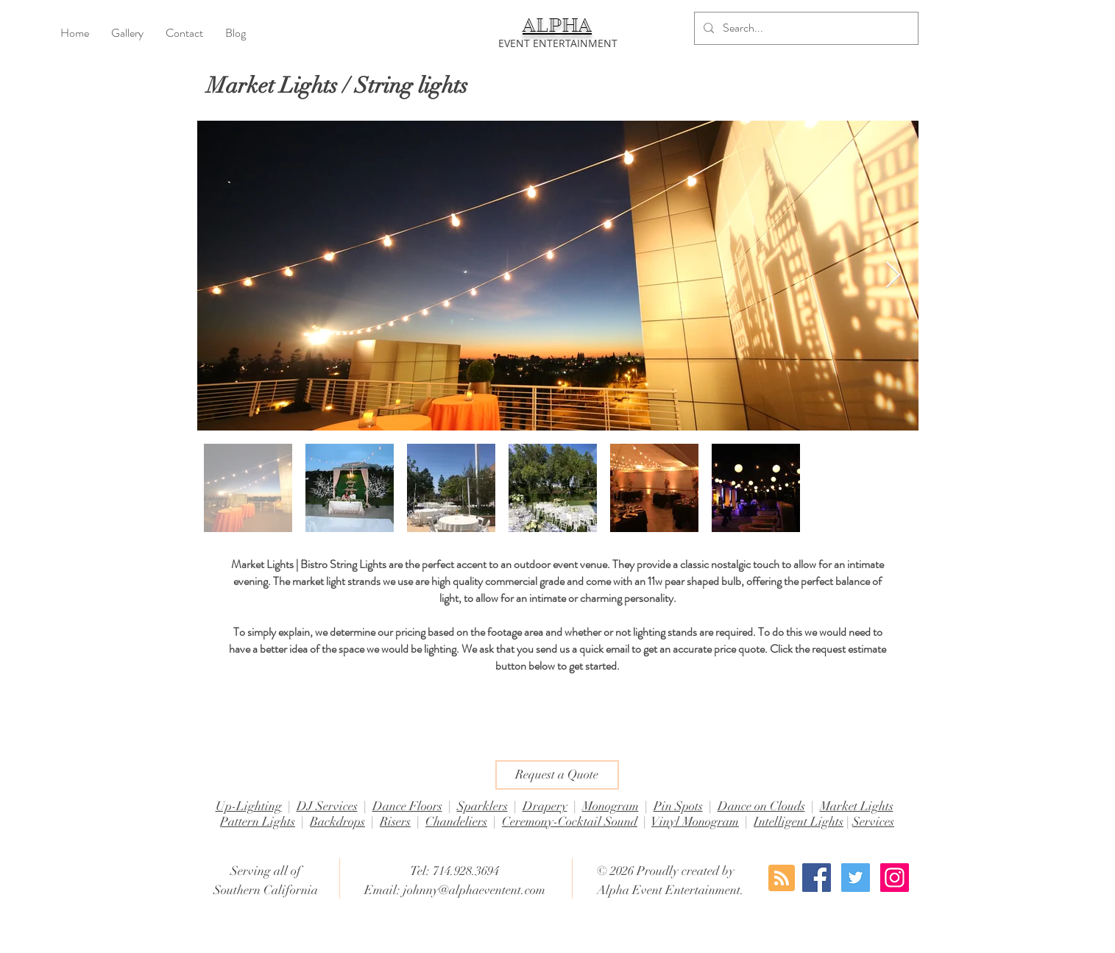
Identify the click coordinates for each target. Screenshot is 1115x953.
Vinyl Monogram (695, 821)
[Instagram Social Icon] (894, 877)
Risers (395, 821)
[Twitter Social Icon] (855, 877)
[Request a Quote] (557, 775)
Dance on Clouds (761, 806)
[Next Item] (893, 275)
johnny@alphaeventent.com (474, 890)
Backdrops (337, 821)
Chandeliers (456, 821)
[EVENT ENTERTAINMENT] (558, 43)
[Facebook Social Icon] (816, 877)
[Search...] (805, 28)
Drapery (545, 806)
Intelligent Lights (798, 821)
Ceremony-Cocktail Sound (569, 821)
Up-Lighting (249, 806)
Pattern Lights (257, 821)
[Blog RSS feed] (781, 879)
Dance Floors (407, 806)
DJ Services (327, 806)
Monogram (610, 806)
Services (873, 821)
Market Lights (856, 806)
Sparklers (482, 806)
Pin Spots (678, 806)
